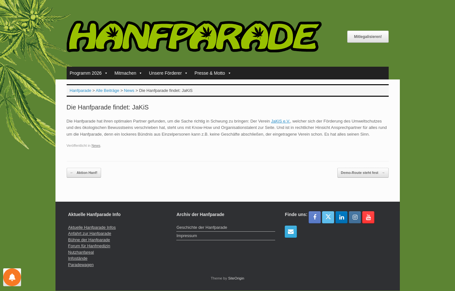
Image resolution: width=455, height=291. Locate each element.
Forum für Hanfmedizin (89, 245)
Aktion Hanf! (84, 172)
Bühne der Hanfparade (89, 239)
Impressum (186, 235)
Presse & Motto (212, 73)
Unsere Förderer (168, 73)
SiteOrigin (236, 278)
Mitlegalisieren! (368, 36)
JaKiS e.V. (280, 121)
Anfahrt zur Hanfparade (89, 233)
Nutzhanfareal (81, 252)
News (96, 145)
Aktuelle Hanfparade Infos (92, 227)
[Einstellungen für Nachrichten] (12, 277)
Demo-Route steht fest (363, 172)
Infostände (78, 258)
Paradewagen (81, 264)
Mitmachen (128, 73)
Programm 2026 (89, 73)
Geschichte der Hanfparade (201, 227)
